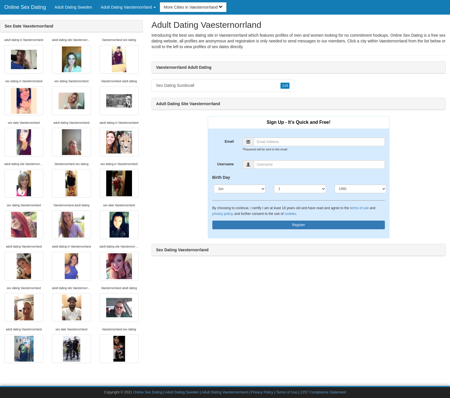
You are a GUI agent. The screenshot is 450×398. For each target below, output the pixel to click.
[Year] (361, 189)
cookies (290, 214)
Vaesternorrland (393, 41)
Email (229, 142)
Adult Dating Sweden (73, 7)
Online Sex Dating (25, 7)
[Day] (300, 189)
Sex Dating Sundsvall (223, 86)
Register (298, 225)
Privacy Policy (262, 392)
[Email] (319, 142)
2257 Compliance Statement (323, 392)
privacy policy (222, 214)
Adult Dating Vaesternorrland (225, 392)
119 (285, 86)
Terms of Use (286, 392)
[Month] (240, 189)
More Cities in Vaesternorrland (193, 7)
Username (225, 164)
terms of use (359, 208)
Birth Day (221, 177)
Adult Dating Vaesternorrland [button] (128, 7)
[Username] (319, 164)
